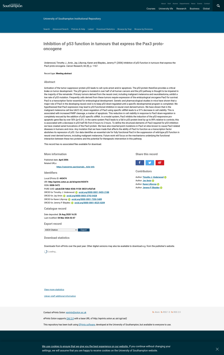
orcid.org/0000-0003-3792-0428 (82, 196)
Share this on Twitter (150, 162)
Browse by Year (125, 29)
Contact (207, 4)
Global (206, 8)
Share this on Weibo (160, 162)
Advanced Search (60, 29)
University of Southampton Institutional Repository (72, 18)
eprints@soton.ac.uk (76, 312)
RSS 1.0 (166, 312)
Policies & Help (78, 29)
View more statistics (54, 289)
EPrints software (87, 324)
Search (46, 29)
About (163, 4)
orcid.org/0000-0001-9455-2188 (94, 192)
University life (166, 8)
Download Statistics (105, 29)
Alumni (175, 4)
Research (181, 8)
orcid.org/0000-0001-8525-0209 (90, 203)
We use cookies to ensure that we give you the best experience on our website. (85, 346)
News (193, 4)
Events (199, 4)
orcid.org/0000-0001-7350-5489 (87, 199)
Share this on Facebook (140, 162)
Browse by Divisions (143, 29)
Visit (169, 4)
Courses (151, 8)
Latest (91, 29)
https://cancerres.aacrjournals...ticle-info (75, 167)
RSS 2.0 (177, 312)
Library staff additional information (60, 296)
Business (195, 8)
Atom (157, 312)
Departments (184, 4)
